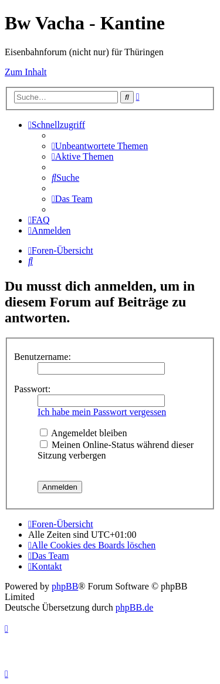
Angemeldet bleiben (83, 433)
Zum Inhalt (26, 72)
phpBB (65, 586)
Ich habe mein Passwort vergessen (102, 412)
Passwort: (32, 389)
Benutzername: (42, 357)
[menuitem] (100, 146)
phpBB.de (134, 607)
